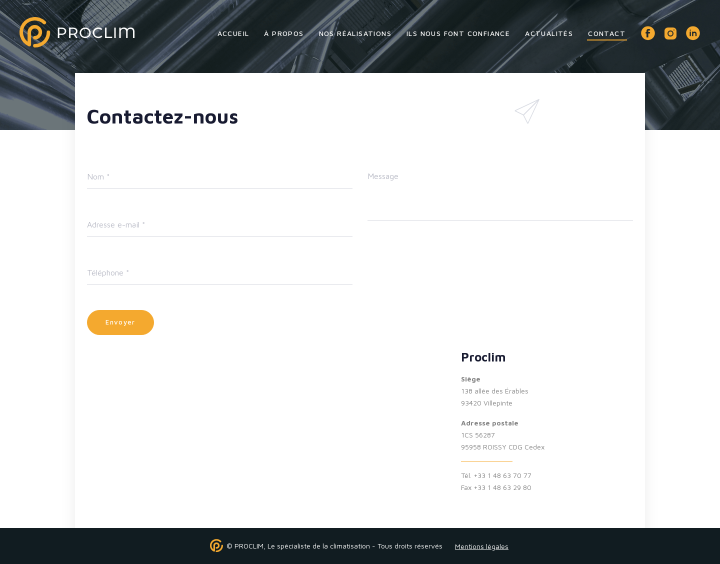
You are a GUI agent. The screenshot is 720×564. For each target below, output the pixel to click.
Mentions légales (481, 546)
